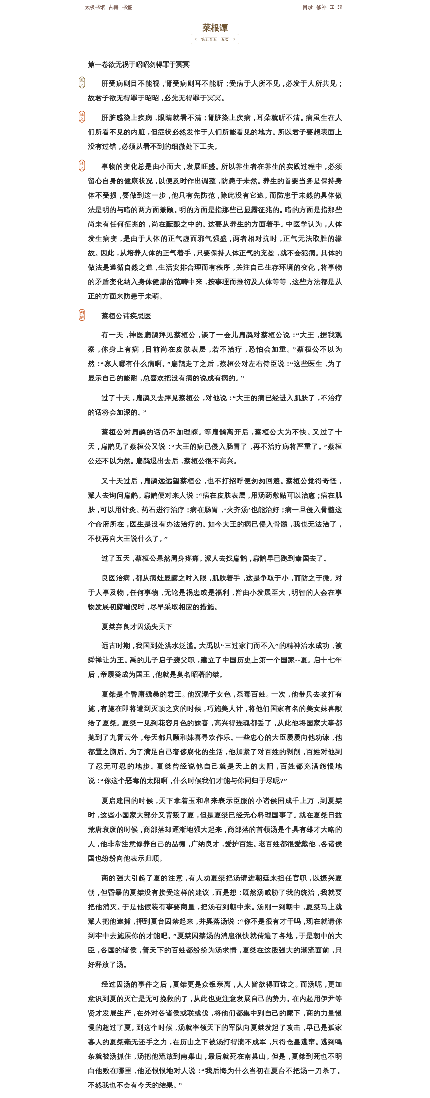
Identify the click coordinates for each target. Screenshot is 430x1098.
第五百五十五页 (215, 39)
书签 (127, 7)
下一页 (215, 1064)
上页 (331, 1064)
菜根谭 (215, 27)
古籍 (113, 7)
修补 (321, 7)
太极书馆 (94, 7)
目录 (308, 7)
